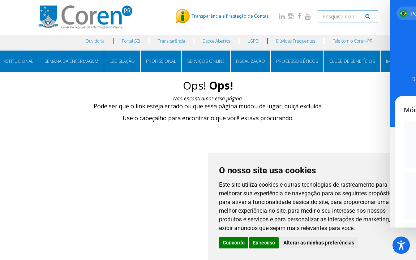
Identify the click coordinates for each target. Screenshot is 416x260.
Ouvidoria (94, 41)
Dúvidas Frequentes (295, 41)
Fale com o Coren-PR (353, 41)
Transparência (171, 41)
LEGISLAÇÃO (122, 61)
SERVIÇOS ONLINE (206, 61)
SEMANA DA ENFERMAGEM (71, 61)
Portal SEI (131, 41)
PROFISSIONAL (161, 61)
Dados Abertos (216, 41)
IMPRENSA (396, 61)
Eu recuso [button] (264, 243)
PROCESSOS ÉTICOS (297, 61)
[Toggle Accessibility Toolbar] (401, 245)
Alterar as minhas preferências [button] (318, 243)
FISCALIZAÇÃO (250, 61)
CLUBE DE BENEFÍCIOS (352, 61)
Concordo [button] (234, 243)
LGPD (253, 41)
